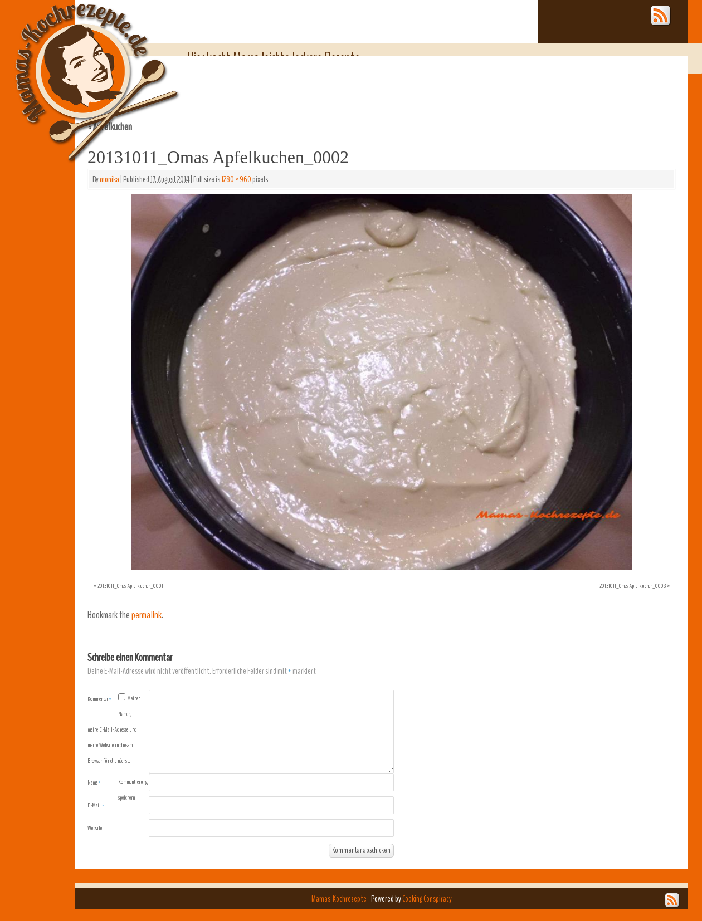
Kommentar (99, 698)
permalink (146, 615)
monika (109, 179)
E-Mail (95, 805)
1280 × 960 (236, 179)
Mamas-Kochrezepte (80, 69)
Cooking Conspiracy (427, 899)
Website (94, 828)
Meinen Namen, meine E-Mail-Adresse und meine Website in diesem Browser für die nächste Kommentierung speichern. (117, 748)
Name (94, 782)
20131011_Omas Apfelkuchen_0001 (130, 585)
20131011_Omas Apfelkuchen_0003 (632, 585)
